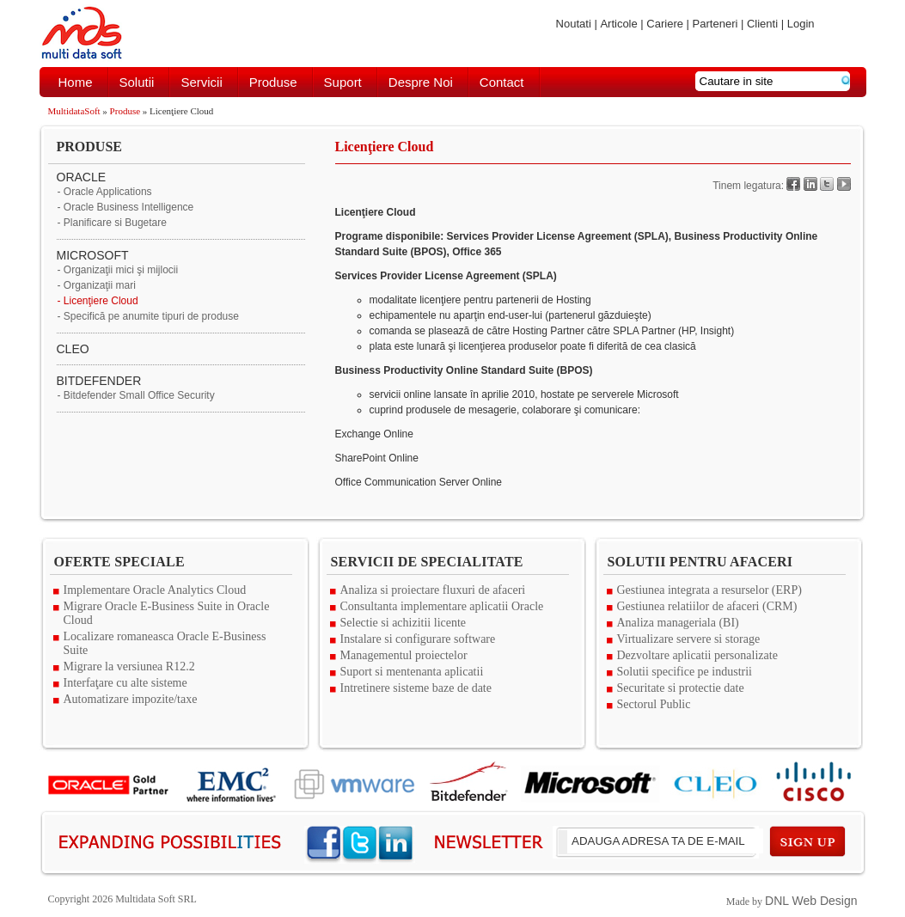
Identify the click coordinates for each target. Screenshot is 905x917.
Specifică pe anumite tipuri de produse (151, 316)
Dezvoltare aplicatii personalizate (697, 655)
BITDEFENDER (99, 381)
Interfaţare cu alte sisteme (125, 682)
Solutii (137, 82)
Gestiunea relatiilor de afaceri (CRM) (707, 606)
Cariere (664, 23)
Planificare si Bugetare (115, 223)
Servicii (201, 82)
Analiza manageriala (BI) (678, 622)
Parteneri (715, 23)
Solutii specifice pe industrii (684, 671)
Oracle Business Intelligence (128, 207)
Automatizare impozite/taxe (131, 699)
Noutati (573, 23)
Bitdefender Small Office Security (139, 395)
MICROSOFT (93, 255)
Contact (502, 82)
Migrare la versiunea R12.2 (129, 666)
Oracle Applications (108, 192)
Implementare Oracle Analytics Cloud (155, 590)
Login (801, 23)
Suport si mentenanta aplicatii (412, 671)
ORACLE (82, 177)
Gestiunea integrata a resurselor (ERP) (709, 590)
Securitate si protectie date (680, 688)
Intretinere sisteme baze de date (416, 688)
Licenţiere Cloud (101, 301)
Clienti (762, 23)
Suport (343, 82)
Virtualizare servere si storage (689, 639)
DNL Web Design (811, 901)
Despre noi (420, 82)
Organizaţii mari (100, 285)
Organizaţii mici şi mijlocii (121, 270)
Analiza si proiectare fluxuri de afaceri (433, 590)
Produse (273, 82)
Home (75, 82)
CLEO (73, 349)
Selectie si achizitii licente (403, 622)
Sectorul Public (654, 704)
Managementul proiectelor (404, 655)
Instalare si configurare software (418, 639)
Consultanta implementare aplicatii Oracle (442, 606)
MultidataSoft (74, 111)
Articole (618, 23)
